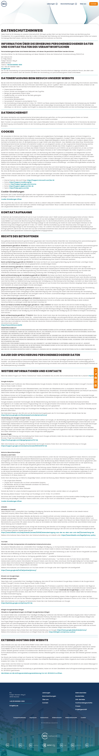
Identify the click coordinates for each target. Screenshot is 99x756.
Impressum (93, 376)
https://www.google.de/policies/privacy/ (72, 630)
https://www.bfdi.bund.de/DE (11, 325)
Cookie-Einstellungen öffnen (11, 199)
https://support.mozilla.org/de (20, 182)
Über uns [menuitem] (83, 4)
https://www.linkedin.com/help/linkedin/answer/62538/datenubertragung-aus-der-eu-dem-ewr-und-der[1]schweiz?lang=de (47, 532)
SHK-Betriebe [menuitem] (80, 699)
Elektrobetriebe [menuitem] (80, 693)
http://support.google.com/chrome (23, 184)
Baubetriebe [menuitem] (79, 696)
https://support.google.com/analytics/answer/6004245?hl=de (24, 446)
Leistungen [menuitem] (51, 4)
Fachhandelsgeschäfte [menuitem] (83, 703)
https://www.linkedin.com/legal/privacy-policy (78, 535)
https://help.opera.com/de (19, 188)
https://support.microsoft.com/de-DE (40, 180)
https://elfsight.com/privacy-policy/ (62, 632)
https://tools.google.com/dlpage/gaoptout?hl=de (19, 440)
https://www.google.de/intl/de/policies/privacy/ (18, 570)
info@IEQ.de (5, 69)
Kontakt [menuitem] (93, 4)
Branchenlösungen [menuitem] (67, 4)
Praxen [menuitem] (77, 706)
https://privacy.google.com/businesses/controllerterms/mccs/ (24, 415)
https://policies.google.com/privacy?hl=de (16, 603)
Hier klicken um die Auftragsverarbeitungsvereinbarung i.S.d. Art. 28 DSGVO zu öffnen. (31, 673)
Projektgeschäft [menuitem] (81, 709)
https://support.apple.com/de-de (21, 186)
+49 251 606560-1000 (14, 65)
